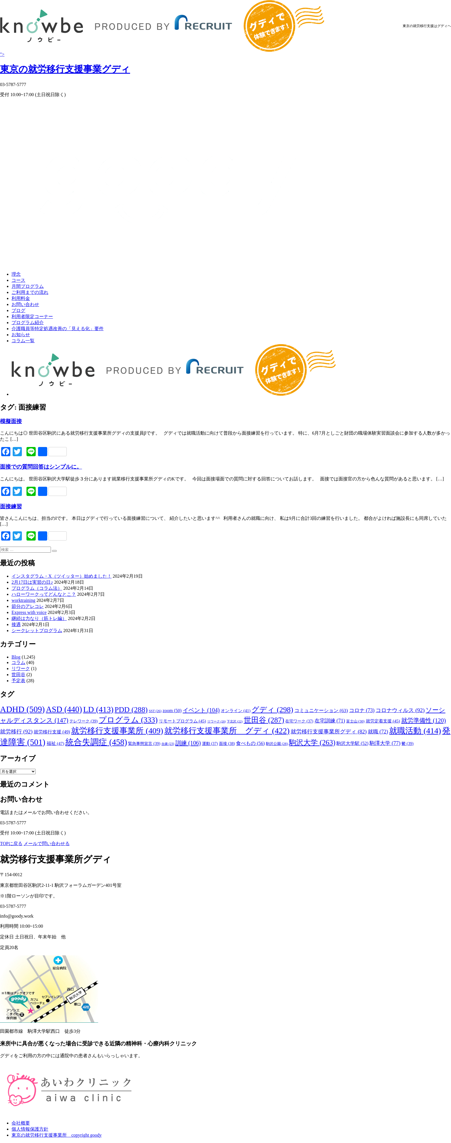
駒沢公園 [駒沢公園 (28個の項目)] (277, 744)
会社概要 (21, 1123)
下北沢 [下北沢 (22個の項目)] (234, 721)
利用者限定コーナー (32, 316)
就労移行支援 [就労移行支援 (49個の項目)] (52, 731)
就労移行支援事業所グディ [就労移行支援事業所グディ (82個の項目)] (329, 732)
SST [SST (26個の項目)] (155, 711)
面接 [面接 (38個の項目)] (227, 743)
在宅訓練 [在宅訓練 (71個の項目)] (330, 721)
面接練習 (11, 506)
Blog (16, 657)
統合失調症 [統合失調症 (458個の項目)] (96, 742)
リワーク (21, 668)
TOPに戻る (11, 843)
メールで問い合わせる (47, 843)
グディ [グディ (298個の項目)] (272, 709)
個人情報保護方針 (30, 1129)
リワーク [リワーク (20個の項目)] (216, 721)
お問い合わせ (25, 304)
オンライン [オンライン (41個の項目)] (235, 710)
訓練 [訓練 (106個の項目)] (188, 743)
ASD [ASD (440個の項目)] (64, 709)
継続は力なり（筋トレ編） (39, 618)
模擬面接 (11, 421)
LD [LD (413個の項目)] (98, 709)
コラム (18, 662)
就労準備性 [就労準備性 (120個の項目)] (423, 720)
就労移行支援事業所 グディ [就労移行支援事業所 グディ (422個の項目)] (227, 730)
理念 (16, 274)
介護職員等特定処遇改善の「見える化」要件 (58, 328)
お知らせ (21, 334)
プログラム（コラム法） (37, 588)
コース (18, 280)
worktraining (23, 600)
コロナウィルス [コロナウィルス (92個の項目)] (400, 710)
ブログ (18, 310)
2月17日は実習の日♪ (32, 582)
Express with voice (29, 612)
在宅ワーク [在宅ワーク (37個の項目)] (299, 721)
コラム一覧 (23, 340)
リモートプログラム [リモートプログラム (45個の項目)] (182, 720)
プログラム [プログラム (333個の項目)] (128, 720)
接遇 (16, 624)
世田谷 (18, 674)
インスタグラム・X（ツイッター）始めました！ (62, 576)
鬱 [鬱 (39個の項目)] (407, 743)
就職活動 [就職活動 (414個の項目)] (415, 730)
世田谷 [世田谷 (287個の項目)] (264, 720)
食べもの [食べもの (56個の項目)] (250, 743)
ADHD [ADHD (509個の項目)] (22, 709)
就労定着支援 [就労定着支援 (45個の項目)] (383, 720)
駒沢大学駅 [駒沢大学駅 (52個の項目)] (352, 743)
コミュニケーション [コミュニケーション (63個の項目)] (321, 710)
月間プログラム (28, 286)
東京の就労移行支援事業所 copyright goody (57, 1135)
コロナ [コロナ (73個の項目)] (362, 710)
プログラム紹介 (28, 322)
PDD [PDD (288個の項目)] (131, 709)
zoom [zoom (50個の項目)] (172, 710)
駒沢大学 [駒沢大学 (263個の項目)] (312, 742)
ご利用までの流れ (30, 292)
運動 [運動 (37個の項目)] (210, 743)
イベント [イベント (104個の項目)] (201, 710)
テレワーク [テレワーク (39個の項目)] (83, 721)
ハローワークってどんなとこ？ (44, 594)
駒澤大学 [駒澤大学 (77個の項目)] (385, 743)
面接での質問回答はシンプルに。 (41, 467)
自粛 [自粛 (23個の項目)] (167, 743)
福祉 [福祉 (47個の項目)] (55, 743)
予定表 (18, 680)
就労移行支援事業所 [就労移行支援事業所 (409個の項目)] (117, 730)
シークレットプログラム (37, 630)
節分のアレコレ (28, 606)
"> (225, 64)
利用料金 (21, 298)
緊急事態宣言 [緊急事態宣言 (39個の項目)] (144, 743)
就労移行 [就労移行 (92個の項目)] (16, 732)
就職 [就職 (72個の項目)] (378, 732)
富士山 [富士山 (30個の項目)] (355, 721)
